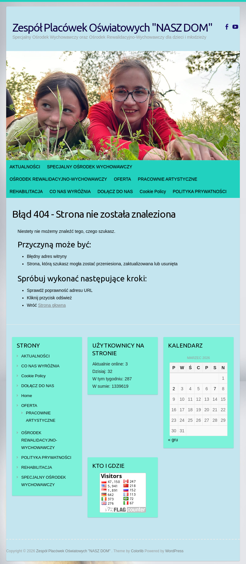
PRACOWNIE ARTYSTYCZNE (167, 179)
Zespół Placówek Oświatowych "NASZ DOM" (112, 27)
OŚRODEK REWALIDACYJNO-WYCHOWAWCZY (58, 179)
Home (26, 395)
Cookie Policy (153, 191)
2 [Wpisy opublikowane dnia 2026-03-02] (174, 388)
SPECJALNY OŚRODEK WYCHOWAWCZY (89, 166)
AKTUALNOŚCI (25, 166)
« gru (173, 439)
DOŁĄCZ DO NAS (115, 191)
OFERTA (122, 179)
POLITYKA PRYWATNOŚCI (200, 191)
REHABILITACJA (26, 191)
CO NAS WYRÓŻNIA (70, 191)
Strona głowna (52, 305)
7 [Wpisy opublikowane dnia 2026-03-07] (215, 388)
